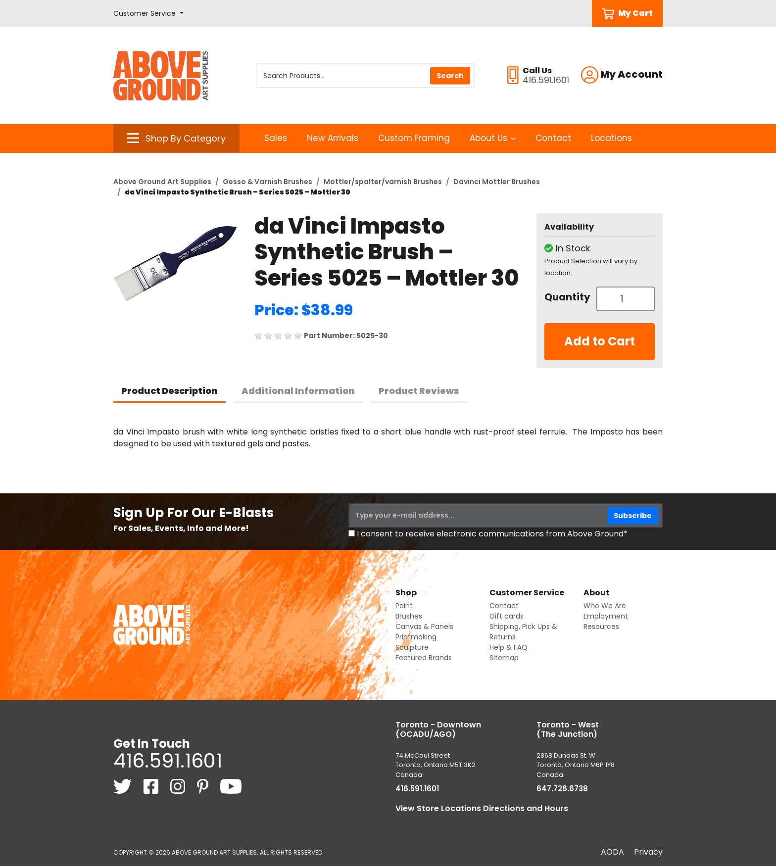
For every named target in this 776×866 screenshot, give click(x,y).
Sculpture (412, 647)
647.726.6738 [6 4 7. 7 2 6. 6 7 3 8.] (562, 788)
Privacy (648, 852)
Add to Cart (599, 341)
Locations (611, 138)
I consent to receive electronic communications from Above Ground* (492, 533)
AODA (612, 852)
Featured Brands (423, 658)
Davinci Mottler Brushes (496, 182)
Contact (553, 138)
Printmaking (415, 637)
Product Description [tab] (169, 391)
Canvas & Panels (424, 626)
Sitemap (504, 658)
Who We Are (604, 606)
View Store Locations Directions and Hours (481, 808)
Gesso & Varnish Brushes (267, 182)
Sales (275, 138)
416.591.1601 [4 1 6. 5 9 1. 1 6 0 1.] (167, 760)
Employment (605, 616)
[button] (148, 13)
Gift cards (506, 616)
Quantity (566, 297)
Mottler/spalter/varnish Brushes (383, 182)
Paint (404, 606)
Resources (601, 626)
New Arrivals (332, 138)
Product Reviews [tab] (419, 391)
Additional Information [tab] (298, 391)
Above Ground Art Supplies (162, 182)
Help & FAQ (508, 647)
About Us (493, 138)
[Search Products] (365, 75)
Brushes (408, 616)
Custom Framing (414, 138)
